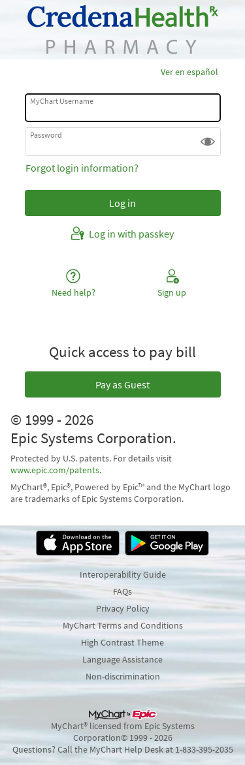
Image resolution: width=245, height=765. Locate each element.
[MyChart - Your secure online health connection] (122, 29)
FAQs (122, 591)
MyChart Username (61, 101)
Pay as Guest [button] (122, 384)
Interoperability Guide (123, 574)
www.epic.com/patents (54, 470)
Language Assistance (122, 659)
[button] (207, 141)
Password (46, 135)
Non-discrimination (123, 676)
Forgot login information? (82, 167)
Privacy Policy (123, 608)
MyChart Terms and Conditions (123, 625)
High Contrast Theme (122, 642)
